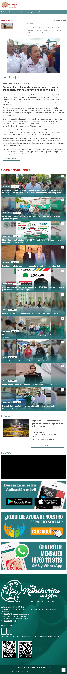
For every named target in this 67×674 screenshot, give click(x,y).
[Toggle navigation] (63, 670)
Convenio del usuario (33, 672)
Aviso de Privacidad (18, 672)
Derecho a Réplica (49, 672)
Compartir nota (12, 158)
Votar (47, 446)
